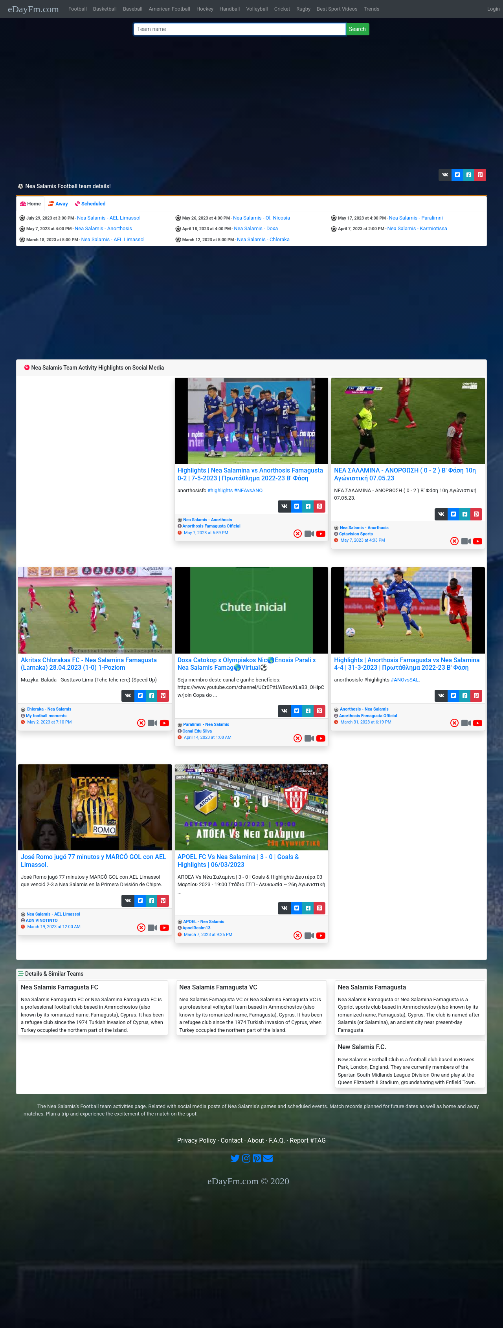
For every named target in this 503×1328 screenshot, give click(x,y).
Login (493, 9)
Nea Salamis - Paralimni (416, 218)
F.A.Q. (277, 1140)
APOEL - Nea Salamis (203, 921)
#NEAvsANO (248, 490)
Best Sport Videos (337, 9)
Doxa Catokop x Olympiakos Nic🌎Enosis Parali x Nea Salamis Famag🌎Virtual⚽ (247, 663)
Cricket (282, 9)
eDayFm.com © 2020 (248, 1181)
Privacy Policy (196, 1140)
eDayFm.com (33, 9)
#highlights (220, 490)
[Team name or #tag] (240, 29)
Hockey (204, 9)
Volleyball (257, 9)
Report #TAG (308, 1140)
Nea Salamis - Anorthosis (103, 228)
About (256, 1140)
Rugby (303, 9)
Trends (372, 9)
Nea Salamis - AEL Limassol (109, 218)
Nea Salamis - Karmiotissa (417, 228)
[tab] (30, 203)
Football (77, 9)
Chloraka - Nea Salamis (49, 709)
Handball (230, 9)
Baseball (132, 9)
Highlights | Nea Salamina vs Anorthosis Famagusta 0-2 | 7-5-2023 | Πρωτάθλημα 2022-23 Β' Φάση (250, 474)
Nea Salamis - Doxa (256, 228)
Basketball (105, 9)
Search (357, 29)
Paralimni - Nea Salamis (206, 724)
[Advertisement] (249, 104)
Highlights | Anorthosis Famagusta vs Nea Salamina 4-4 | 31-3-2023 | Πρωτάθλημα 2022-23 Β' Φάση (406, 663)
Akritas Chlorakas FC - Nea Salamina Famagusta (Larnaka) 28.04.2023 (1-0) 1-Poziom (89, 663)
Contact (232, 1140)
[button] (445, 175)
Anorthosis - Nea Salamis (364, 709)
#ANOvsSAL (405, 680)
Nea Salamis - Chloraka (263, 239)
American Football (169, 9)
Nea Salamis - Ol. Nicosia (261, 218)
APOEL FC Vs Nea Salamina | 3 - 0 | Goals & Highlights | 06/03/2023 (238, 860)
